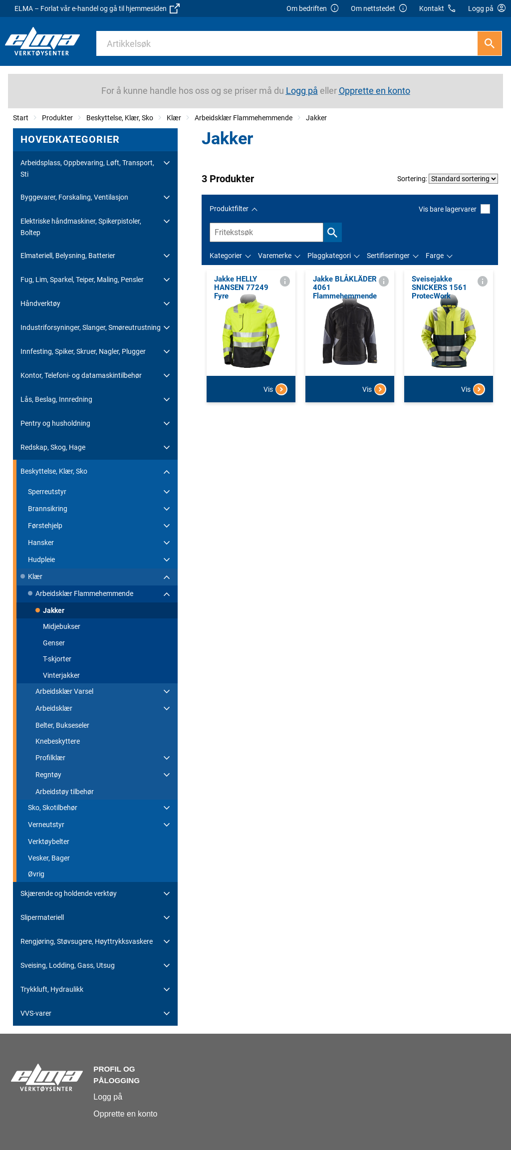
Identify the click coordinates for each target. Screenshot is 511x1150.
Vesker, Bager (49, 858)
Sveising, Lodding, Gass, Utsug (67, 965)
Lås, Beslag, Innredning (56, 399)
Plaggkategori (329, 256)
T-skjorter (57, 659)
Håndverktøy (40, 303)
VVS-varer (35, 1013)
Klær (174, 118)
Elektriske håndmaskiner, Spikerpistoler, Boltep (80, 226)
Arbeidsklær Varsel (64, 691)
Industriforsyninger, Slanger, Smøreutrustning (90, 327)
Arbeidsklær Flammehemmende (243, 118)
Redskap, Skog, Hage (52, 447)
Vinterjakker (61, 675)
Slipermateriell (42, 917)
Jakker (316, 118)
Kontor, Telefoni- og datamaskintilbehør (81, 375)
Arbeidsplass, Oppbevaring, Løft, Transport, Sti (87, 168)
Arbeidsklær (53, 708)
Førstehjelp (45, 526)
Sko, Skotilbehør (52, 808)
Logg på (107, 1097)
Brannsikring (47, 509)
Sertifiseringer (388, 256)
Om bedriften (312, 8)
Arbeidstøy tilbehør (64, 792)
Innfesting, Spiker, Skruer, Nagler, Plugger (83, 351)
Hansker (41, 543)
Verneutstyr (46, 825)
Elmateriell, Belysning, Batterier (67, 256)
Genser (54, 643)
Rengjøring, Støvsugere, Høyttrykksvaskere (86, 941)
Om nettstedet (379, 8)
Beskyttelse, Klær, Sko (119, 118)
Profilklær (50, 758)
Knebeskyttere (57, 741)
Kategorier (226, 256)
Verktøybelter (48, 842)
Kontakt (438, 8)
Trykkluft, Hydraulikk (51, 989)
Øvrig (36, 874)
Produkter (57, 118)
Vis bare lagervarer (454, 209)
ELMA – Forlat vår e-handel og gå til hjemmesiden (97, 8)
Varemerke (274, 256)
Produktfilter (229, 208)
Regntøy (48, 775)
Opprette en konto (125, 1114)
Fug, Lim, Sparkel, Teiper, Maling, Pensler (82, 280)
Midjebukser (61, 626)
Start (20, 118)
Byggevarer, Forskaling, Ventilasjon (74, 197)
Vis (275, 389)
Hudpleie (41, 560)
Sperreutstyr (47, 492)
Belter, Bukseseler (62, 725)
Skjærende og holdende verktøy (68, 893)
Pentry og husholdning (55, 423)
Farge (435, 256)
